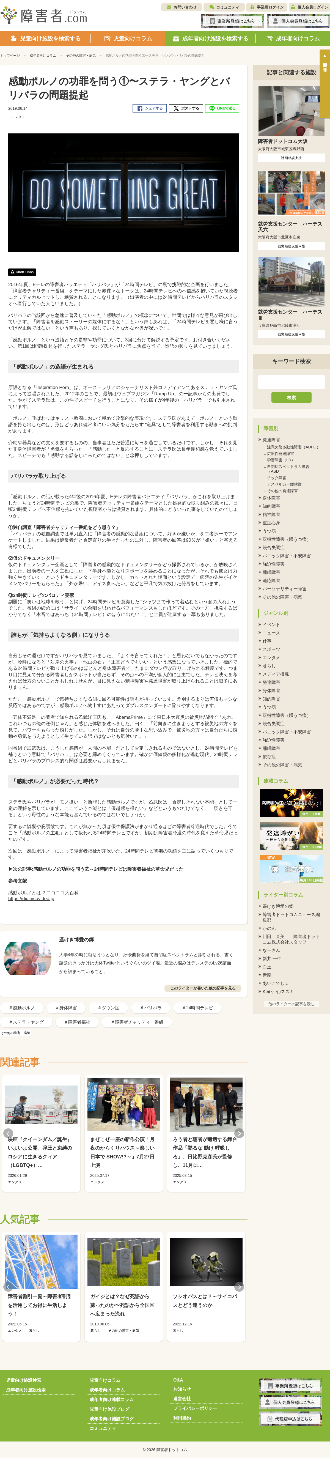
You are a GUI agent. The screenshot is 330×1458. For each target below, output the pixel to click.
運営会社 (182, 1398)
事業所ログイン (270, 7)
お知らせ (182, 1389)
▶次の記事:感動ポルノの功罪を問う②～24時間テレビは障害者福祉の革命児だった (95, 869)
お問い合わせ (185, 7)
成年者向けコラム (107, 1390)
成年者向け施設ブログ (112, 1418)
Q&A (178, 1380)
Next (239, 1133)
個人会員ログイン (313, 7)
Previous (8, 1133)
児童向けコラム (105, 1380)
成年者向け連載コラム (112, 1399)
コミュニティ (227, 7)
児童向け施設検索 (23, 1380)
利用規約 (182, 1418)
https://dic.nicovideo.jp (31, 898)
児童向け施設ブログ (109, 1409)
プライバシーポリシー (195, 1408)
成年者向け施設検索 (26, 1390)
